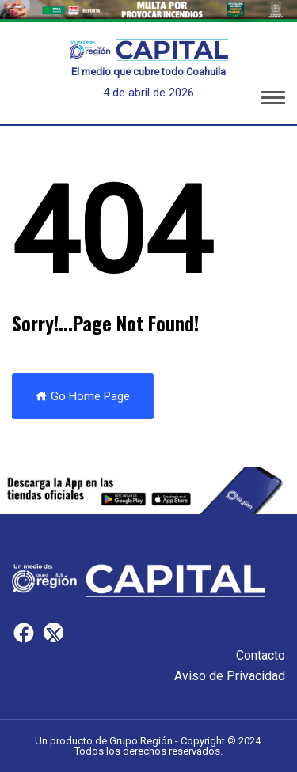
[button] (273, 100)
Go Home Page (83, 396)
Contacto (260, 655)
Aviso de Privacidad (229, 675)
